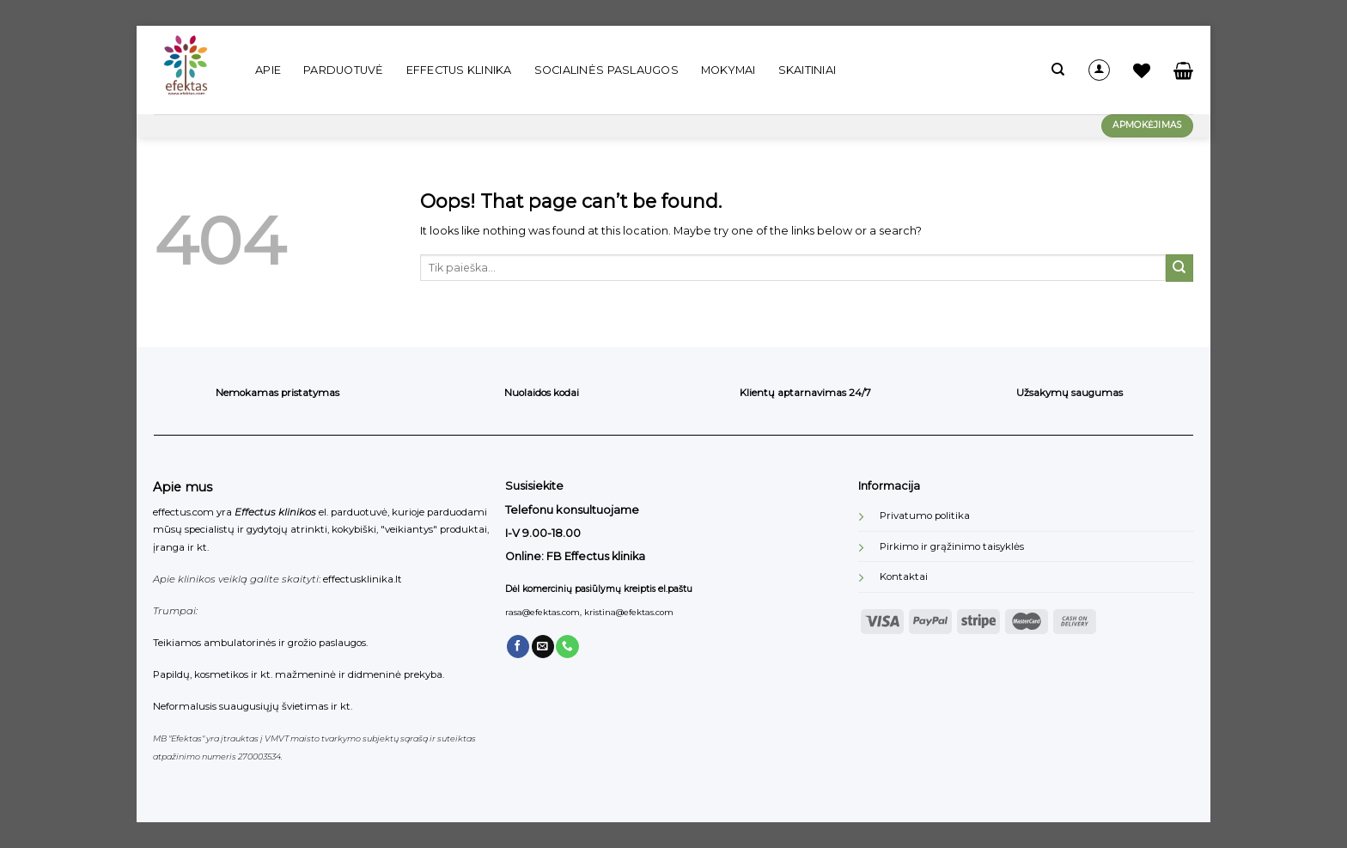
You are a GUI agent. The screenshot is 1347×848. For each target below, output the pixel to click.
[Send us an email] (543, 646)
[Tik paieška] (1057, 69)
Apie (268, 70)
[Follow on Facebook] (518, 646)
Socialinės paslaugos (606, 70)
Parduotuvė (343, 70)
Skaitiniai (807, 70)
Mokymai (728, 70)
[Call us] (567, 646)
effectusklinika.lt (362, 579)
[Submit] (1179, 268)
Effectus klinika (459, 70)
